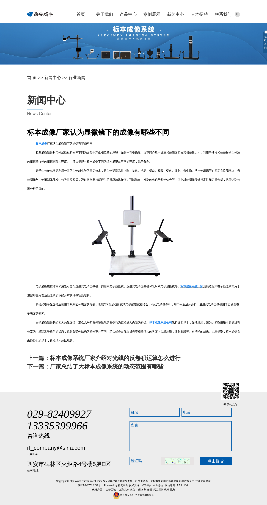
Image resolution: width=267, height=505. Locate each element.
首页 (80, 14)
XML (186, 485)
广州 (138, 489)
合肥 (149, 489)
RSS (179, 485)
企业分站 (158, 485)
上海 (121, 489)
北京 (126, 489)
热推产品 (97, 489)
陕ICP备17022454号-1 (90, 485)
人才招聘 (199, 14)
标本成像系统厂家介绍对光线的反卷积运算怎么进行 (115, 358)
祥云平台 (123, 485)
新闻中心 (175, 14)
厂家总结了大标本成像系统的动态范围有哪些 (106, 366)
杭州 (166, 489)
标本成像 (173, 481)
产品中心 (128, 14)
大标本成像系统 (159, 481)
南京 (132, 489)
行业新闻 (77, 77)
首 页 (32, 77)
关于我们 (104, 14)
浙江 (155, 489)
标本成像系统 (186, 481)
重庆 (172, 489)
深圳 (160, 489)
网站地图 (170, 485)
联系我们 (223, 14)
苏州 (143, 489)
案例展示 (151, 14)
